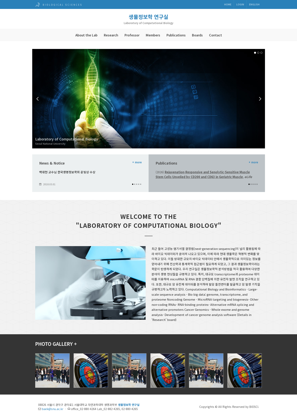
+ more (137, 162)
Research (111, 35)
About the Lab (86, 35)
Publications (176, 35)
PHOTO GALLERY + (56, 343)
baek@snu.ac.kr (52, 409)
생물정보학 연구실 (148, 16)
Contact (215, 35)
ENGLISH (254, 4)
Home (227, 4)
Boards (197, 35)
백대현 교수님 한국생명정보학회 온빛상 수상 (67, 172)
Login (240, 4)
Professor (132, 35)
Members (153, 35)
